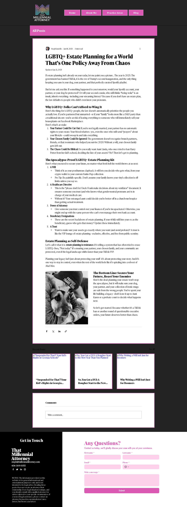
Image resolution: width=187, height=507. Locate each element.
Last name (127, 453)
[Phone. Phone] (143, 467)
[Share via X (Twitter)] (53, 331)
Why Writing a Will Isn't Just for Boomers (135, 381)
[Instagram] (24, 469)
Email (87, 462)
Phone (126, 462)
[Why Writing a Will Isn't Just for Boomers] (135, 364)
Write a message (91, 472)
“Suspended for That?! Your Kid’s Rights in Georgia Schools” (51, 381)
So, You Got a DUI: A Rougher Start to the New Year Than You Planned (92, 381)
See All (152, 349)
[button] (115, 13)
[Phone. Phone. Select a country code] (126, 466)
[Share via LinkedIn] (59, 331)
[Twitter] (17, 469)
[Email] (101, 467)
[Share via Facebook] (46, 331)
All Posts (38, 31)
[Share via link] (66, 331)
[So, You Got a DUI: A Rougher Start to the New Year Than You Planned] (93, 364)
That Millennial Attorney (22, 454)
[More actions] (140, 48)
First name (89, 453)
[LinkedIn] (21, 469)
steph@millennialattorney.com (26, 461)
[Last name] (140, 457)
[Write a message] (121, 480)
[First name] (101, 457)
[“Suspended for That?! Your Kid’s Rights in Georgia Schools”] (51, 364)
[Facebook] (13, 469)
